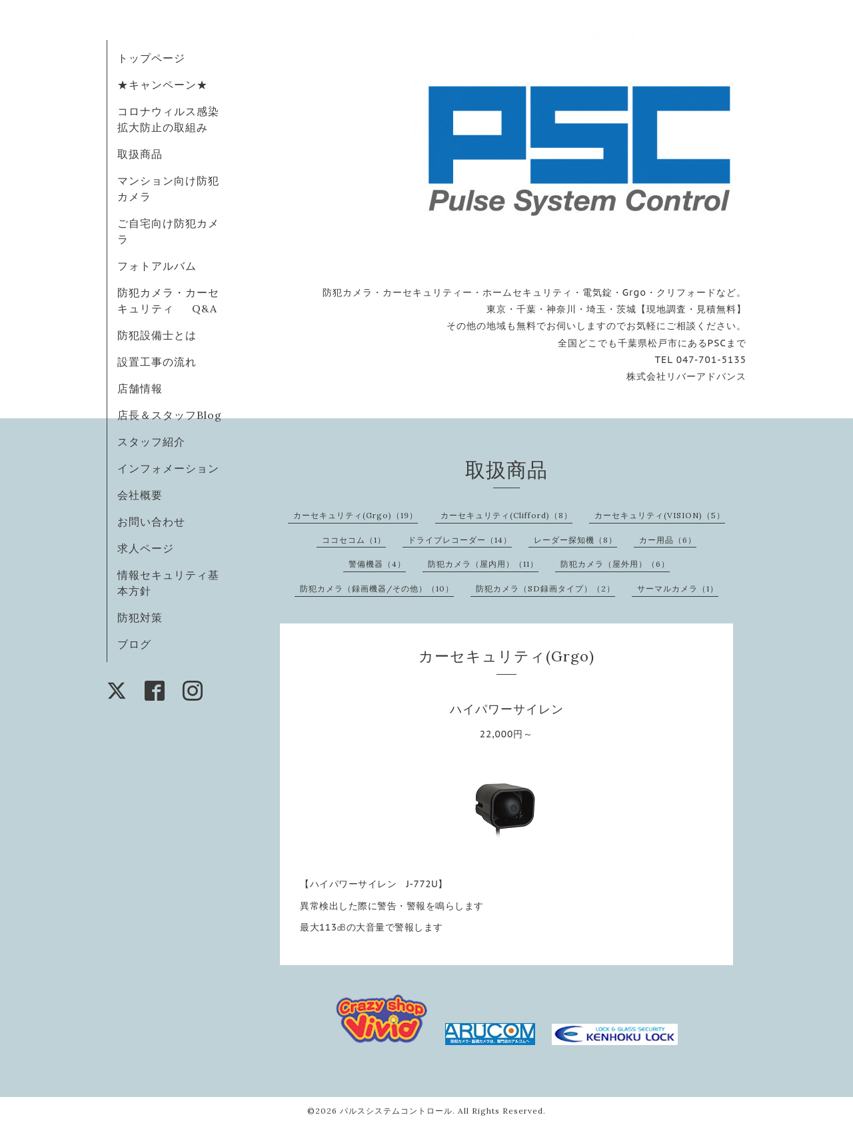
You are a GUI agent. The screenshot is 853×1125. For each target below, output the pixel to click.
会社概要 (140, 495)
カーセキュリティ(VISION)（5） (659, 515)
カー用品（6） (667, 540)
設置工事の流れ (157, 361)
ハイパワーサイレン (507, 709)
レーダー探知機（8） (575, 540)
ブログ (134, 644)
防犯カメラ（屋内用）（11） (483, 564)
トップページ (151, 58)
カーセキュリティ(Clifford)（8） (506, 515)
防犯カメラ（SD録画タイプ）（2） (545, 588)
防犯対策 (140, 617)
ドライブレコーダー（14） (460, 540)
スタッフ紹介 (151, 441)
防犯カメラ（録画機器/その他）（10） (377, 588)
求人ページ (145, 548)
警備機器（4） (377, 564)
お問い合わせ (151, 521)
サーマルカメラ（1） (677, 588)
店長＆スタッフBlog (169, 415)
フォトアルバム (157, 265)
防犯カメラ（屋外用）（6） (615, 564)
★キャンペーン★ (162, 84)
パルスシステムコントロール (396, 1111)
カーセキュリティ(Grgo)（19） (355, 515)
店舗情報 (140, 388)
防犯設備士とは (157, 335)
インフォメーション (168, 468)
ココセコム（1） (354, 540)
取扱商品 (140, 154)
